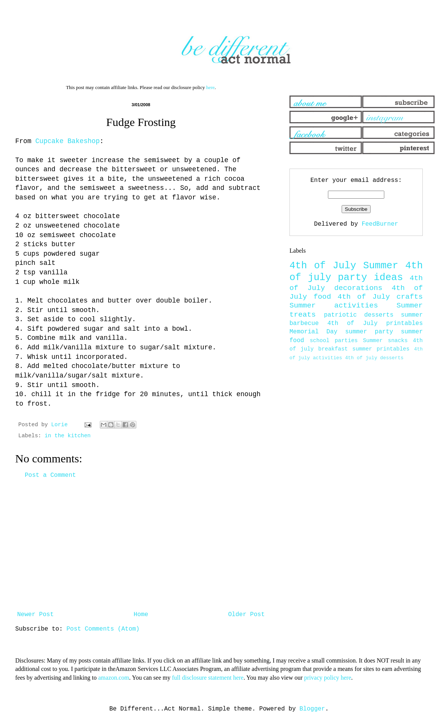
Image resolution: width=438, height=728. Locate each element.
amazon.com (113, 677)
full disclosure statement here (207, 677)
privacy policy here (328, 677)
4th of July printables (375, 323)
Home (141, 614)
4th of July (322, 265)
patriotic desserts (358, 315)
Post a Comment (50, 475)
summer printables (380, 349)
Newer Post (35, 614)
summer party (369, 331)
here (210, 87)
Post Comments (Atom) (102, 629)
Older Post (246, 614)
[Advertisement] (141, 545)
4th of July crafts (380, 297)
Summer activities (333, 305)
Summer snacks (385, 341)
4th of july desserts (374, 358)
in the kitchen (68, 436)
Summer (380, 265)
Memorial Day (313, 331)
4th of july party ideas (356, 271)
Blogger (312, 709)
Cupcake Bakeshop (67, 141)
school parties (334, 341)
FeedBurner (379, 224)
